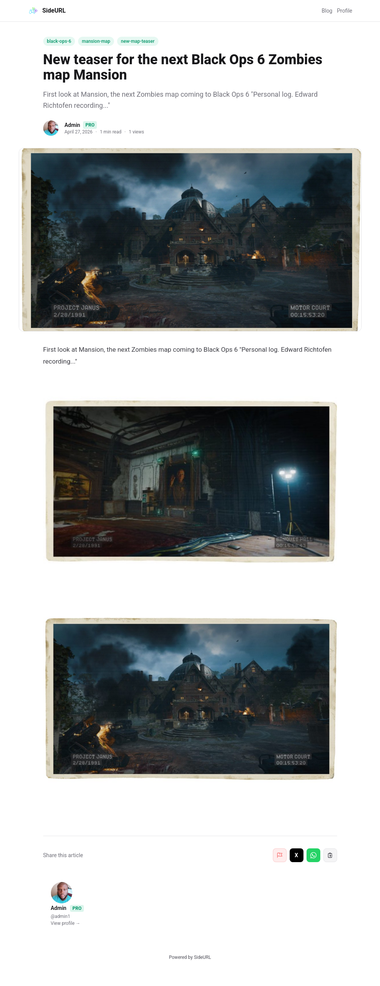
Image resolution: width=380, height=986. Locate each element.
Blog (327, 11)
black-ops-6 (59, 41)
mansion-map (96, 41)
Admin (72, 125)
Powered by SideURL (190, 957)
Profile (344, 11)
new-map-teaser (138, 41)
